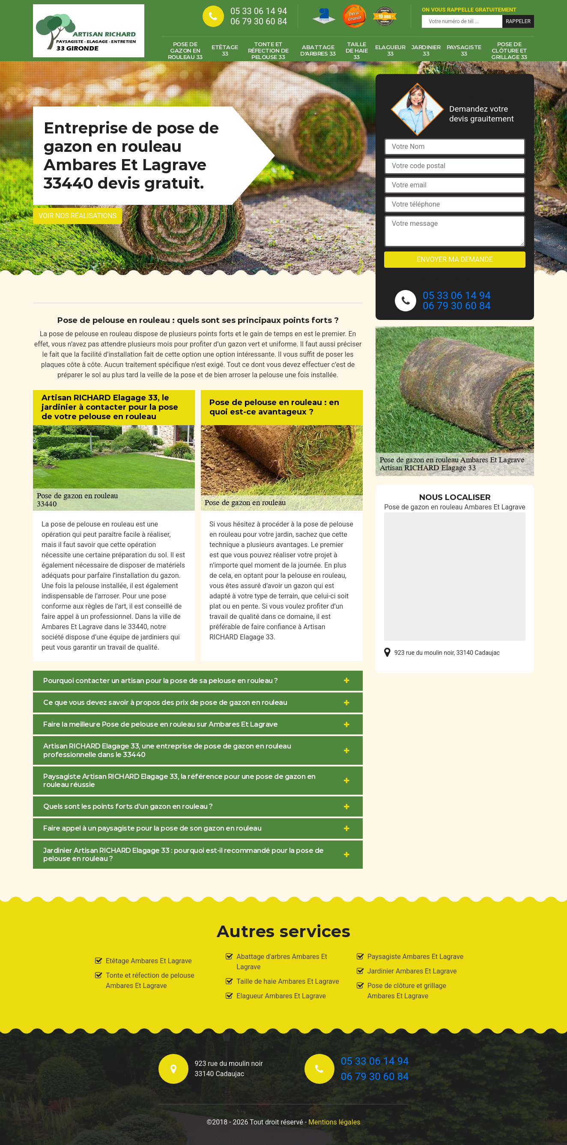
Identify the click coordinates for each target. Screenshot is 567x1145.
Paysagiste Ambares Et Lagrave (415, 957)
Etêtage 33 (225, 50)
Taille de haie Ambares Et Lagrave (287, 981)
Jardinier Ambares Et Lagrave (412, 971)
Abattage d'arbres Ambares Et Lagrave (281, 962)
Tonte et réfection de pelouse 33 (268, 50)
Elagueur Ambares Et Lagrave (281, 996)
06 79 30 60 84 (258, 21)
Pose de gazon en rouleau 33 (185, 50)
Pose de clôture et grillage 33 (509, 50)
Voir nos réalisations (77, 216)
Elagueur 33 (390, 50)
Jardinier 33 (426, 50)
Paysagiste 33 (464, 50)
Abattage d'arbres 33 (318, 50)
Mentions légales (334, 1122)
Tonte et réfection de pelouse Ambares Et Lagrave (150, 980)
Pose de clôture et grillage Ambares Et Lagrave (406, 991)
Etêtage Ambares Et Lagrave (149, 961)
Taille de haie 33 (357, 50)
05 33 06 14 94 (258, 11)
